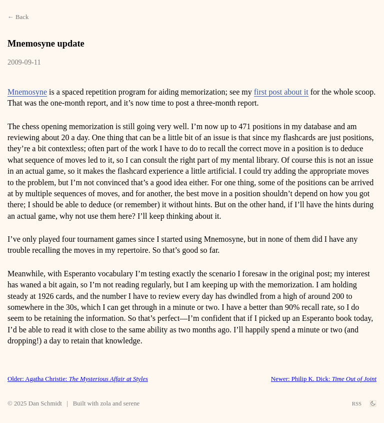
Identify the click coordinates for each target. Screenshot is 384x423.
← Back (18, 17)
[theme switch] (373, 403)
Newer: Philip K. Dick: (323, 378)
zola (105, 403)
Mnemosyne (27, 92)
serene (132, 403)
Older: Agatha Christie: (78, 378)
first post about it (281, 92)
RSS (357, 403)
